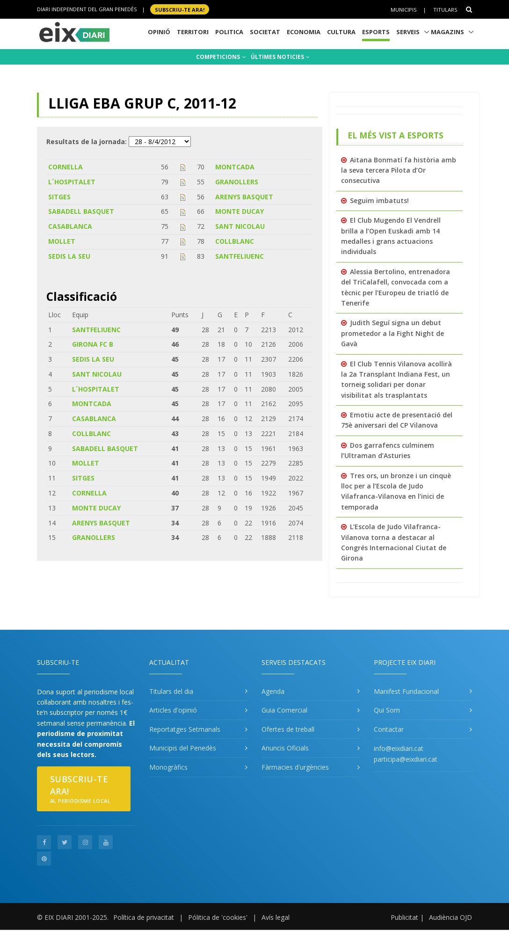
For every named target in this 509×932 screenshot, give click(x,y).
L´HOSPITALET (71, 181)
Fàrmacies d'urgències (295, 767)
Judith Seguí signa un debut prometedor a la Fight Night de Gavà (392, 333)
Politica (229, 32)
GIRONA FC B (92, 344)
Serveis (408, 32)
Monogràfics (168, 767)
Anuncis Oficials (285, 747)
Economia (303, 32)
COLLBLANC (234, 241)
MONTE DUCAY (239, 211)
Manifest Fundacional (406, 691)
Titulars (445, 9)
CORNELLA (65, 166)
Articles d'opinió (173, 710)
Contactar (389, 729)
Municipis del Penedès (182, 747)
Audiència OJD (450, 917)
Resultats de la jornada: (86, 141)
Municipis (403, 9)
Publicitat (404, 917)
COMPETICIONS (221, 57)
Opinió (159, 32)
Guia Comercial (284, 710)
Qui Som (387, 710)
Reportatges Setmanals (184, 729)
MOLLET (61, 241)
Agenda (273, 691)
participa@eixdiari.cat (405, 759)
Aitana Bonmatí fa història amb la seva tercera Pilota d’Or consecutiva (398, 170)
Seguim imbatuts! (379, 200)
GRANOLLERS (236, 181)
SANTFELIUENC (239, 256)
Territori (193, 32)
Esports (376, 32)
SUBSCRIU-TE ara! (179, 9)
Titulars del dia (171, 691)
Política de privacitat (143, 917)
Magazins (447, 32)
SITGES (59, 196)
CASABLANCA (70, 226)
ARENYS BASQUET (244, 196)
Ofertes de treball (288, 729)
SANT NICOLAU (240, 226)
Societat (265, 32)
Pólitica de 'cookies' (217, 917)
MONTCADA (234, 166)
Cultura (341, 32)
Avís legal (276, 917)
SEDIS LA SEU (69, 256)
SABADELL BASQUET (81, 211)
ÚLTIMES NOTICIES (280, 57)
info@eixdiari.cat (398, 748)
